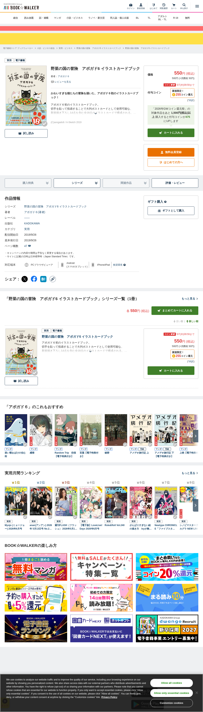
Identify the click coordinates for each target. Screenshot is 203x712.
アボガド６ (63, 83)
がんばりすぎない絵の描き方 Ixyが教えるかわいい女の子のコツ (141, 533)
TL (149, 18)
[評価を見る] (61, 88)
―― (27, 224)
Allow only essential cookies (171, 693)
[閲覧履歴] (164, 6)
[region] (101, 693)
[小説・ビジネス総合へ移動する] (46, 54)
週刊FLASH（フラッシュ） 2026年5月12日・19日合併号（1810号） (66, 533)
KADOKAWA (32, 229)
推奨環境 (119, 271)
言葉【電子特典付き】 (89, 461)
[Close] (196, 692)
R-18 (175, 18)
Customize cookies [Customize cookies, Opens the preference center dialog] (171, 702)
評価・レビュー (175, 189)
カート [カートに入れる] (171, 377)
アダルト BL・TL (162, 18)
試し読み (26, 140)
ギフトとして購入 (171, 217)
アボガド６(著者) (34, 218)
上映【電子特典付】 (190, 459)
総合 (15, 18)
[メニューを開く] (197, 6)
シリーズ (85, 189)
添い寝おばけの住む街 (15, 461)
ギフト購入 (157, 208)
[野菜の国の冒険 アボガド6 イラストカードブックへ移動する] (99, 54)
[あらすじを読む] (96, 115)
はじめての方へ (171, 169)
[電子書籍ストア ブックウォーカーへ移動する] (18, 54)
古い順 (178, 327)
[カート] (174, 6)
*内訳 (191, 106)
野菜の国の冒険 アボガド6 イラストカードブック (55, 212)
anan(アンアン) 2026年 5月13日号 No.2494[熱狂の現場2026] (41, 533)
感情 (32, 459)
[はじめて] (154, 6)
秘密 (107, 459)
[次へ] (195, 442)
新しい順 (192, 327)
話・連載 (43, 18)
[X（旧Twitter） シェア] (24, 285)
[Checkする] (44, 130)
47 (27, 252)
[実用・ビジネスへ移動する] (65, 54)
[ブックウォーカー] (21, 6)
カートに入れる (171, 139)
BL (137, 18)
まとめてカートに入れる (175, 317)
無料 (187, 18)
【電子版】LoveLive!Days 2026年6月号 (91, 533)
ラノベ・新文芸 (96, 18)
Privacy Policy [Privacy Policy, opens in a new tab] (109, 697)
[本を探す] (184, 6)
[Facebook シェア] (34, 285)
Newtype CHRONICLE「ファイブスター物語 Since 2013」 (166, 533)
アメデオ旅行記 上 (139, 459)
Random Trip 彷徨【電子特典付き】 (65, 461)
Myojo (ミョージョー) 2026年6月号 (15, 533)
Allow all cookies (171, 682)
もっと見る (190, 305)
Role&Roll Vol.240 (115, 531)
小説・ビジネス (74, 18)
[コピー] (52, 285)
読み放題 (29, 18)
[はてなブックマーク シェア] (43, 285)
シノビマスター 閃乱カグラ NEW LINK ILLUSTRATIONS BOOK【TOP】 (191, 533)
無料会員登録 (171, 158)
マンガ (57, 18)
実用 (27, 235)
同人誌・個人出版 (119, 18)
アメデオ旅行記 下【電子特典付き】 (164, 461)
